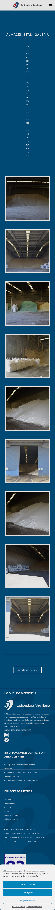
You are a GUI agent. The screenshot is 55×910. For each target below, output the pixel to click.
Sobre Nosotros (10, 803)
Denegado (27, 892)
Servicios (7, 799)
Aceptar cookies (27, 884)
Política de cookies (18, 907)
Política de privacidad (34, 907)
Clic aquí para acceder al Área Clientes (19, 765)
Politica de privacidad (12, 815)
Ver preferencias (27, 900)
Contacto (7, 807)
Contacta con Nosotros (28, 670)
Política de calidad (11, 819)
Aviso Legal (8, 811)
